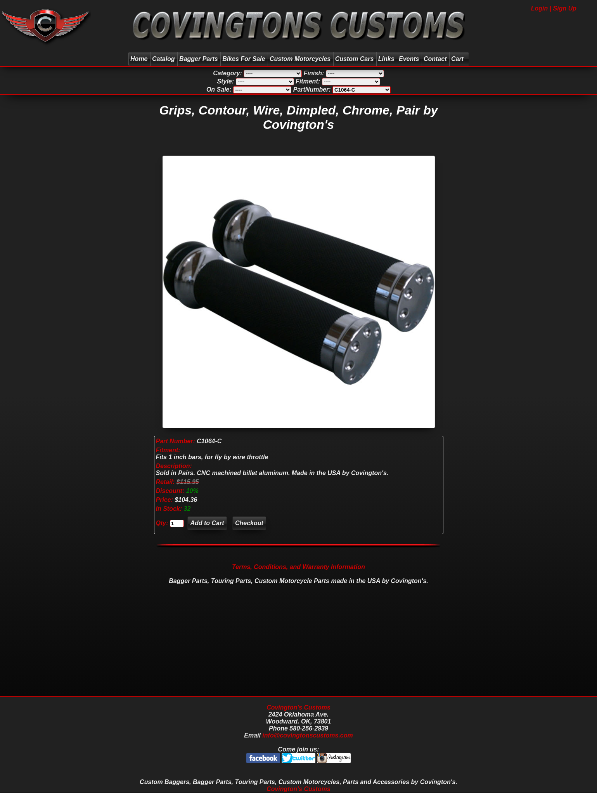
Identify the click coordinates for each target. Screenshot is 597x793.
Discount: (171, 491)
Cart (458, 59)
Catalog (163, 59)
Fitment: (168, 450)
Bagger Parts (198, 59)
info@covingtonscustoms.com (307, 735)
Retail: (165, 482)
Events (409, 59)
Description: (174, 466)
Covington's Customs (298, 707)
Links (386, 59)
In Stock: (170, 508)
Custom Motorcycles (300, 59)
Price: (164, 499)
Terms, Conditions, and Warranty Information (298, 567)
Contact (435, 59)
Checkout (249, 523)
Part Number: (175, 441)
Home (138, 59)
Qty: (162, 523)
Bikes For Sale (243, 59)
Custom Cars (354, 59)
